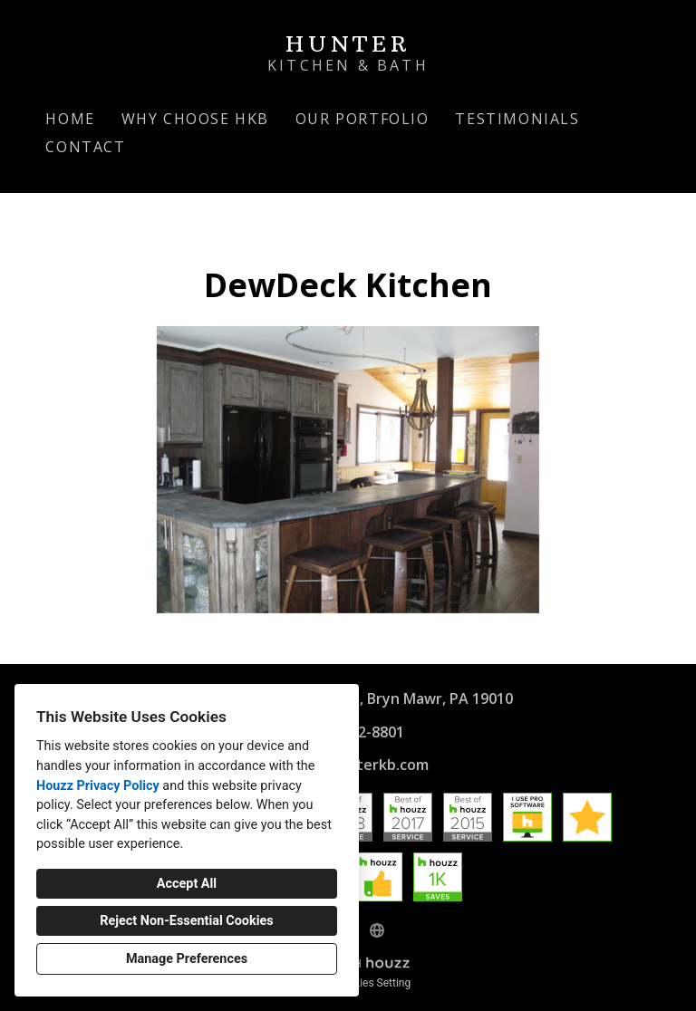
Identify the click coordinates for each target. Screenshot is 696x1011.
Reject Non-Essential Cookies (186, 921)
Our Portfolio (362, 119)
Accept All (187, 883)
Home (69, 119)
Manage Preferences (186, 959)
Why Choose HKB (195, 119)
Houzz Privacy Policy (98, 786)
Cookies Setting (373, 983)
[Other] (377, 930)
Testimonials (517, 119)
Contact (85, 147)
